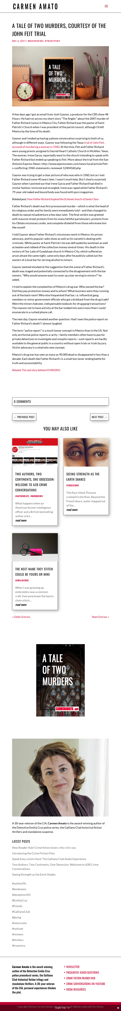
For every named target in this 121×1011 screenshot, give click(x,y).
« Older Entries (21, 617)
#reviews (17, 934)
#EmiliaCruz (22, 580)
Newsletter (72, 967)
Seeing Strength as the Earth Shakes (34, 874)
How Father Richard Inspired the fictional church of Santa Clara (62, 199)
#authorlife (22, 496)
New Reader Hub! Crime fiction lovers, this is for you (44, 847)
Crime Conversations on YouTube (85, 984)
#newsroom (19, 923)
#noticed (17, 928)
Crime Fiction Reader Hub (80, 978)
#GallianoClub (21, 911)
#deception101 (21, 894)
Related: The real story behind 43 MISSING (36, 370)
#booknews (36, 41)
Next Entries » (100, 617)
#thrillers (18, 940)
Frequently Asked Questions (82, 972)
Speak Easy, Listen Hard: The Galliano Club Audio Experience (49, 859)
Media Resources (76, 989)
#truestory (52, 41)
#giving (16, 917)
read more (20, 520)
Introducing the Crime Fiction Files (33, 853)
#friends (17, 906)
